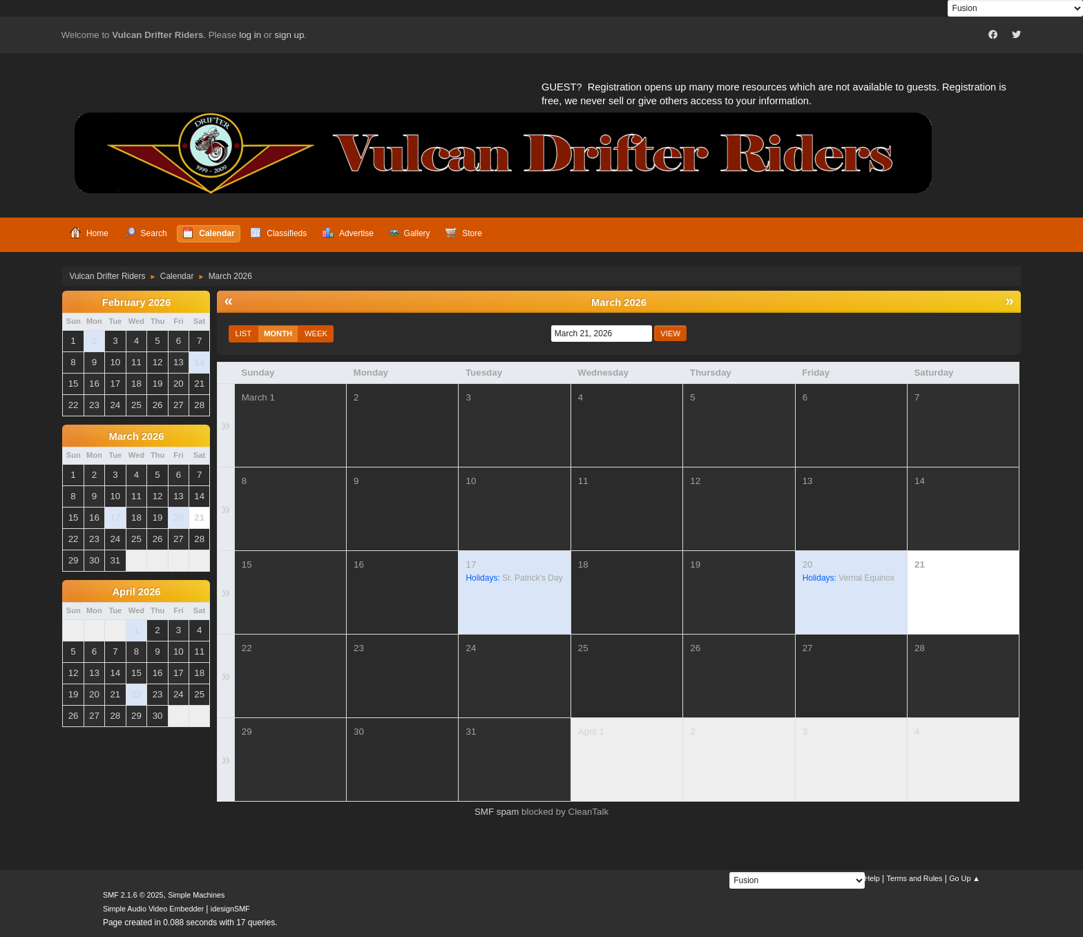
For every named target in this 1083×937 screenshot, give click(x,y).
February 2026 (136, 302)
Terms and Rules (915, 878)
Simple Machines (196, 895)
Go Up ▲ (964, 878)
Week (316, 333)
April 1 (591, 731)
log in (250, 35)
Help (872, 878)
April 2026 (136, 591)
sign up (289, 35)
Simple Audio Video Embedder (153, 909)
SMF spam (497, 811)
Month (278, 333)
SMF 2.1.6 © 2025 (133, 895)
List (243, 333)
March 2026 (136, 436)
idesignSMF (230, 909)
